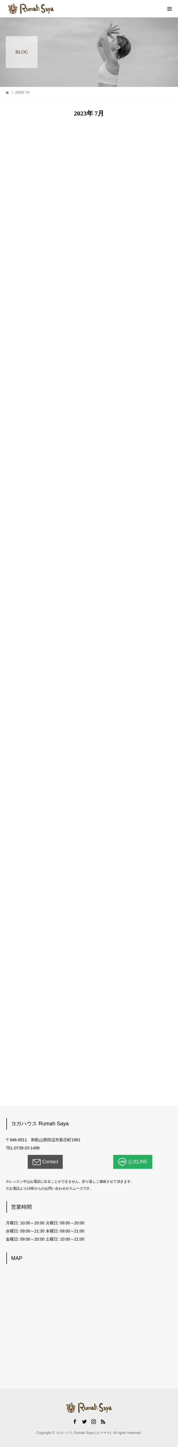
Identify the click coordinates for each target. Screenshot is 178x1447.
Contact (45, 1162)
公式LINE (132, 1162)
